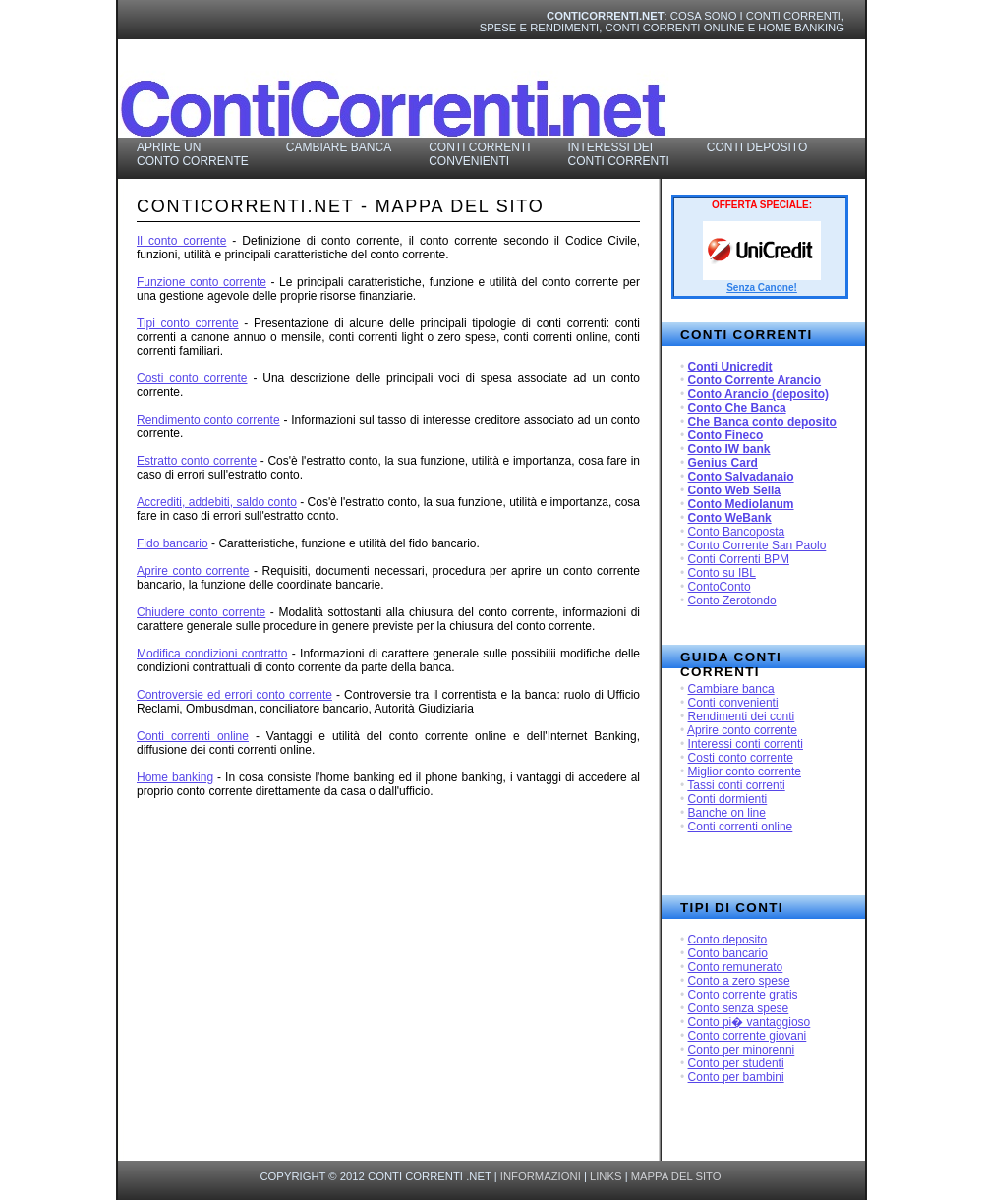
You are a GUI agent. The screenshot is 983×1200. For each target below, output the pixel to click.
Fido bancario (172, 543)
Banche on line (727, 813)
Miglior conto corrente (744, 771)
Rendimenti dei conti (741, 716)
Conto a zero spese (739, 981)
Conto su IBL (722, 573)
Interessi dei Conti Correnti (618, 154)
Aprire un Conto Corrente (193, 154)
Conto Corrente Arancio (755, 380)
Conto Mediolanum (741, 504)
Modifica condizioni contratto (212, 653)
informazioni (540, 1176)
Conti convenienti (733, 703)
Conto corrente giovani (747, 1036)
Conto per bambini (736, 1077)
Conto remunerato (735, 967)
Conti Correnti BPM (738, 559)
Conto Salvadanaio (741, 477)
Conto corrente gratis (743, 994)
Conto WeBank (730, 518)
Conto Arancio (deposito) (759, 394)
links (606, 1176)
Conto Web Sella (734, 490)
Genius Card (723, 463)
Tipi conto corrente (188, 323)
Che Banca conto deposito (762, 422)
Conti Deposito (757, 147)
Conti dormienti (728, 799)
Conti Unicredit (730, 366)
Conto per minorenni (741, 1050)
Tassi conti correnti (735, 785)
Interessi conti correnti (745, 744)
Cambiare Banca (338, 147)
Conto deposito (728, 939)
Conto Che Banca (737, 408)
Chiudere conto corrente (201, 612)
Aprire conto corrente (742, 730)
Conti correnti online (740, 826)
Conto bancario (728, 953)
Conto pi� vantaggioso (749, 1022)
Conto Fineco (726, 435)
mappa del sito (676, 1176)
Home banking (175, 777)
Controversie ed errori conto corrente (234, 695)
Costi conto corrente (740, 758)
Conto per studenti (736, 1063)
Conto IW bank (729, 449)
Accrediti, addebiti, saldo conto (217, 502)
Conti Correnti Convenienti (479, 154)
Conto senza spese (738, 1008)
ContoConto (719, 587)
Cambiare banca (731, 689)
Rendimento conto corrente (208, 420)
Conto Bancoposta (736, 532)
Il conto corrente (181, 241)
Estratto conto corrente (197, 461)
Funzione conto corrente (201, 282)
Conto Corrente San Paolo (757, 545)
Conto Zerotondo (732, 600)
